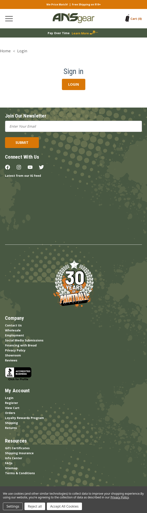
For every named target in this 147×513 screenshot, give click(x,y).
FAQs (9, 463)
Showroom (13, 355)
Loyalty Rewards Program (24, 418)
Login (9, 398)
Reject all (35, 506)
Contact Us (13, 325)
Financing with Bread (21, 345)
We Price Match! (57, 4)
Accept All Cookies (64, 506)
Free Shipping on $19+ (86, 4)
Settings (12, 506)
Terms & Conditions (20, 473)
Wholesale (13, 330)
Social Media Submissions (24, 340)
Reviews (11, 360)
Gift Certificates (17, 448)
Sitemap (11, 468)
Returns (11, 428)
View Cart (12, 408)
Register (11, 403)
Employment (14, 335)
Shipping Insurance (19, 453)
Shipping (11, 423)
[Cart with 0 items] (136, 18)
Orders (10, 413)
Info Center (13, 458)
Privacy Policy (15, 350)
